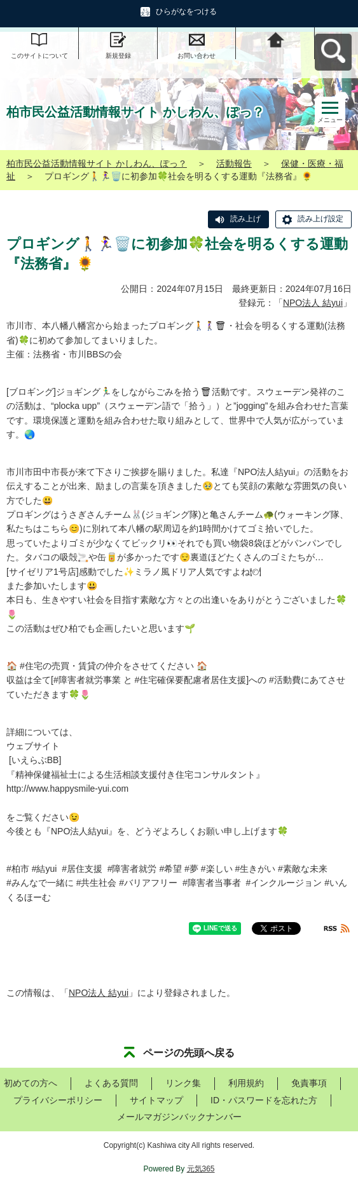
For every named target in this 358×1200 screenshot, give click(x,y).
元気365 (201, 1168)
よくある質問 (111, 1083)
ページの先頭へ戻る (189, 1052)
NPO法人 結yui (313, 303)
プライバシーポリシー (57, 1100)
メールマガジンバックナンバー (179, 1117)
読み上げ (245, 218)
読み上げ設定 (320, 218)
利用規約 (246, 1083)
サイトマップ (156, 1100)
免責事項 (309, 1083)
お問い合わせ (196, 55)
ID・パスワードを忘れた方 (263, 1100)
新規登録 (118, 55)
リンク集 (183, 1083)
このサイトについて (39, 55)
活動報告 (234, 163)
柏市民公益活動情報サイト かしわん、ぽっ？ (96, 163)
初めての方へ (30, 1083)
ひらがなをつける (186, 11)
